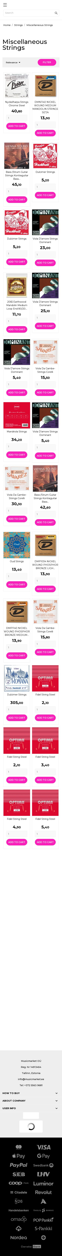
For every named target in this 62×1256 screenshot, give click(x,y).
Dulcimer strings (45, 172)
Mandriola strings (17, 431)
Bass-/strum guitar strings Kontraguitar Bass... (16, 175)
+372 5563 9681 (33, 1085)
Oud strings (17, 561)
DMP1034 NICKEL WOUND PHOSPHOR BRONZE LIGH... (45, 565)
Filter (47, 62)
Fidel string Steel (45, 694)
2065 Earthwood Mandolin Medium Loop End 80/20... (16, 305)
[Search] (31, 13)
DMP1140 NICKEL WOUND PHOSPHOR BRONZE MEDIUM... (17, 631)
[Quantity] (16, 118)
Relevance (13, 62)
